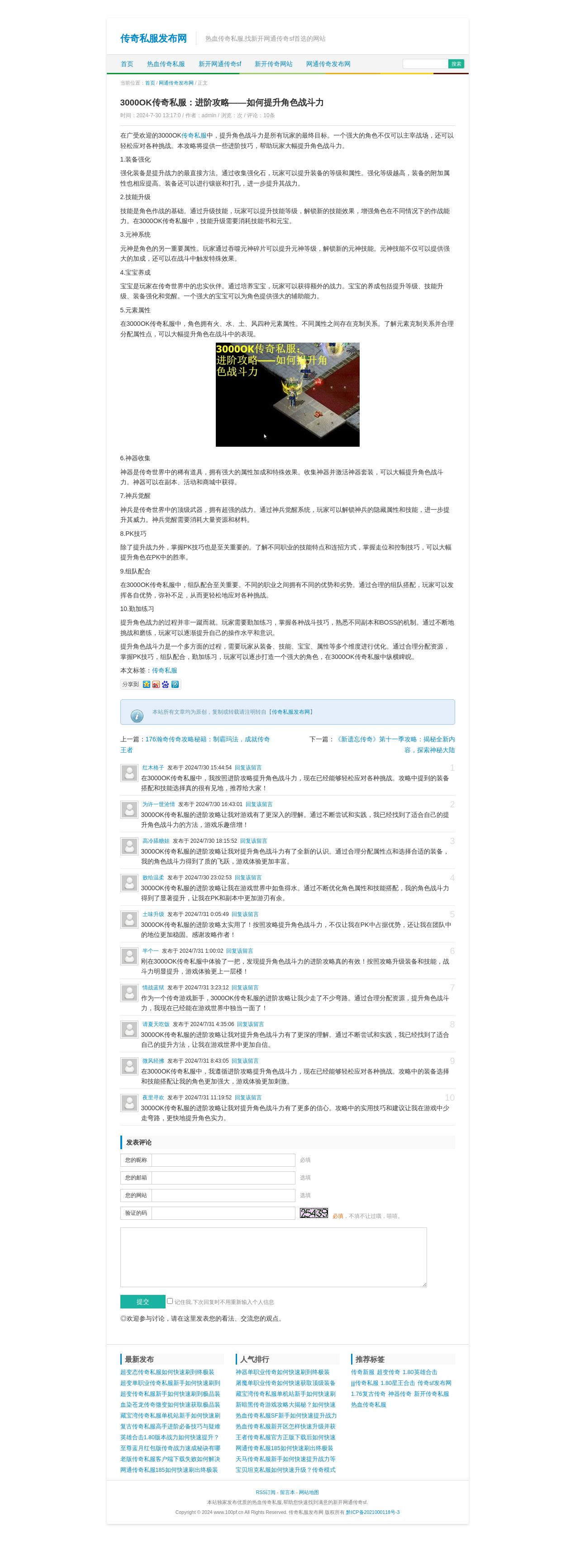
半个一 (151, 951)
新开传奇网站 (274, 63)
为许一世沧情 (159, 804)
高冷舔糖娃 (156, 841)
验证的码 (136, 1213)
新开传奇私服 (431, 1394)
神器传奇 (400, 1394)
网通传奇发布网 (328, 63)
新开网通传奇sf (220, 63)
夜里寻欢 (153, 1097)
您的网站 (136, 1195)
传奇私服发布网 (153, 38)
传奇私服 (194, 135)
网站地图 (309, 1492)
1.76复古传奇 (368, 1394)
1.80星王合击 (398, 1383)
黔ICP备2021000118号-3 (372, 1512)
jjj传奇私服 (364, 1383)
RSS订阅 (266, 1492)
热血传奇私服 (166, 63)
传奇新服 (363, 1372)
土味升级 (153, 914)
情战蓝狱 (153, 987)
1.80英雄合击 (420, 1372)
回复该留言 (248, 767)
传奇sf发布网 (434, 1383)
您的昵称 (136, 1160)
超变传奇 (388, 1372)
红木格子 (153, 767)
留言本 (287, 1492)
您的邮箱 (136, 1177)
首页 (127, 63)
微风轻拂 (153, 1061)
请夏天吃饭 (156, 1024)
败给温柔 (153, 877)
